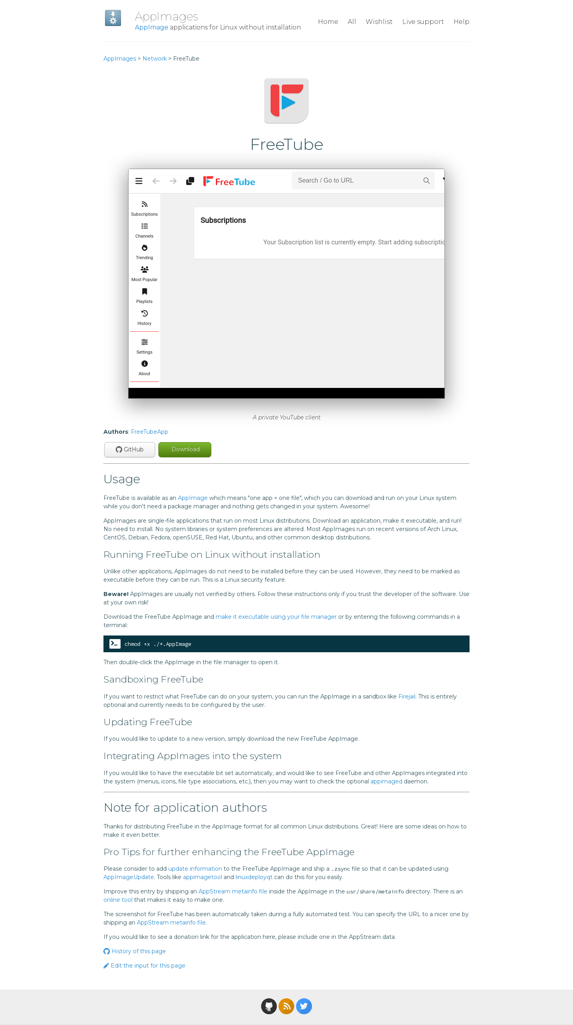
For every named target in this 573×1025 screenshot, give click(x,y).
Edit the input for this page (144, 965)
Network (154, 58)
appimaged (386, 781)
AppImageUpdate (128, 877)
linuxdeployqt (254, 877)
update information (195, 868)
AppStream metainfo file (233, 891)
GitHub (130, 449)
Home (328, 22)
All (352, 22)
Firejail (406, 696)
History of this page (134, 951)
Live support (423, 22)
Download (185, 449)
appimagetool (202, 877)
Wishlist (379, 22)
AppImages (166, 16)
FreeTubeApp (149, 431)
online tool (118, 899)
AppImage (151, 27)
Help (462, 22)
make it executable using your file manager (276, 616)
